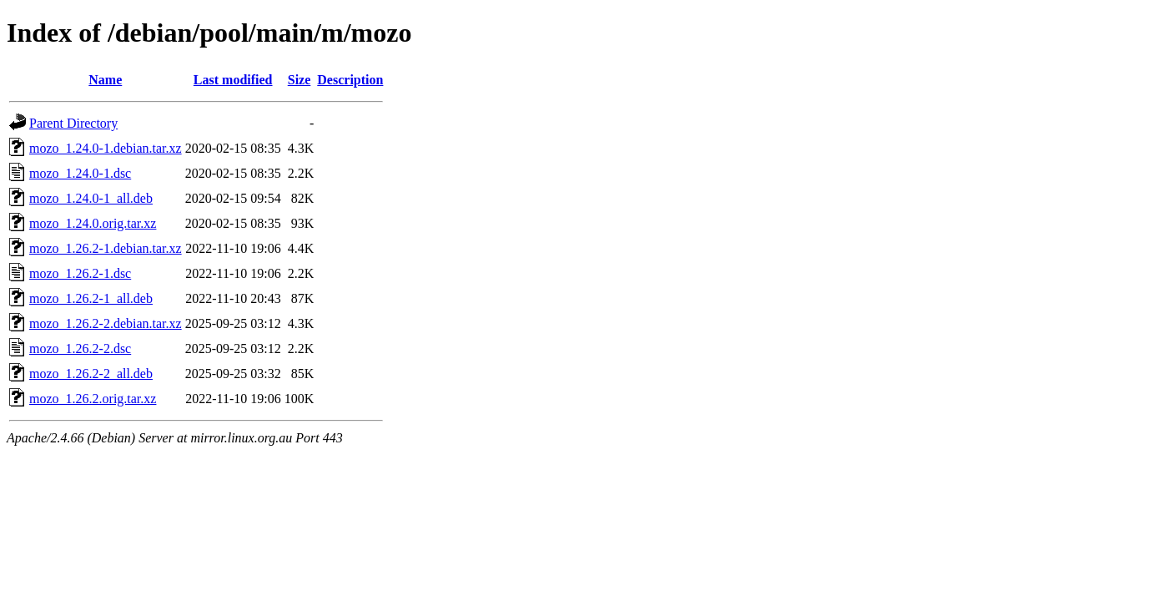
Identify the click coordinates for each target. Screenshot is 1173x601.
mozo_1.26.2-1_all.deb (91, 298)
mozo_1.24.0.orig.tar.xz (92, 223)
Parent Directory (73, 123)
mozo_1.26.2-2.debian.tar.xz (105, 323)
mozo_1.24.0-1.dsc (80, 173)
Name (105, 80)
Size (299, 80)
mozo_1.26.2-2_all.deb (91, 373)
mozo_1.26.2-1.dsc (80, 273)
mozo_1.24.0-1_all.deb (91, 198)
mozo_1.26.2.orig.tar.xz (92, 398)
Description (350, 80)
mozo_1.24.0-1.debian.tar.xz (105, 148)
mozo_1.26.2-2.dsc (80, 348)
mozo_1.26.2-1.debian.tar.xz (105, 248)
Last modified (233, 80)
